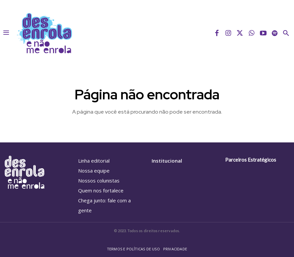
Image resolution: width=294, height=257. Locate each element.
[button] (286, 33)
